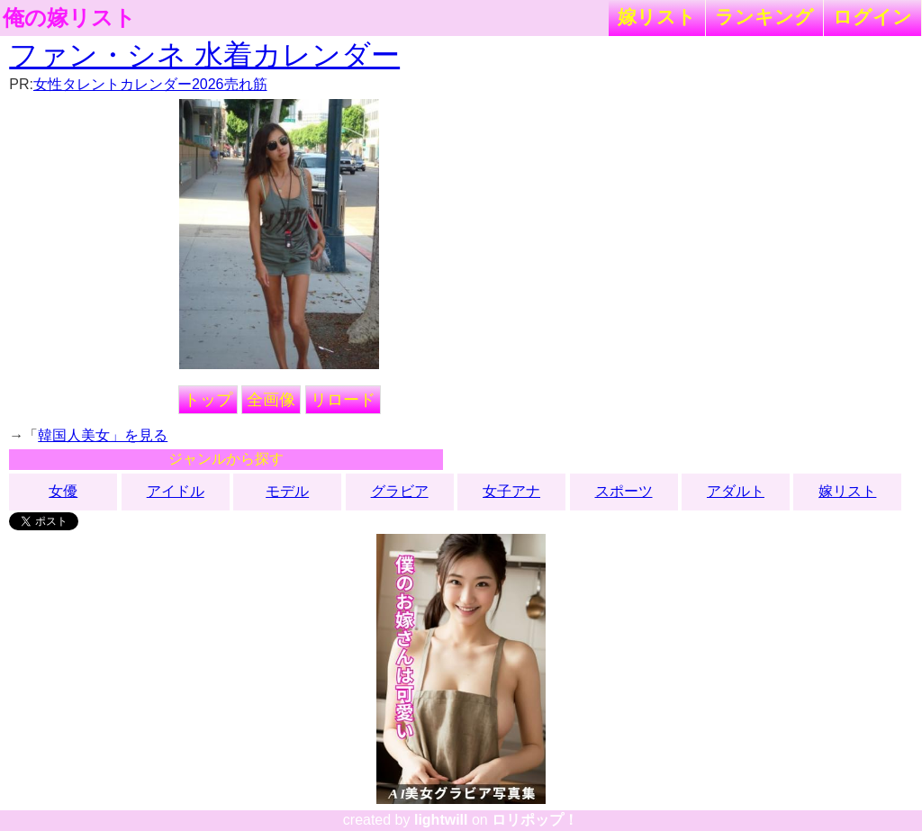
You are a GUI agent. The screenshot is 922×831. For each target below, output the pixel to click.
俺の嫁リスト (69, 18)
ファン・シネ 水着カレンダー (204, 55)
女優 (63, 491)
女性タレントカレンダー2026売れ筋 (150, 84)
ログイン (872, 16)
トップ (208, 400)
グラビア (400, 491)
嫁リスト (657, 16)
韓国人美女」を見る (102, 435)
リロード (343, 400)
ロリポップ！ (535, 819)
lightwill (441, 819)
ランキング (764, 16)
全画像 (271, 400)
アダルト (735, 491)
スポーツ (624, 491)
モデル (287, 491)
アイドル (175, 491)
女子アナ (511, 491)
